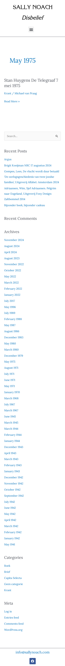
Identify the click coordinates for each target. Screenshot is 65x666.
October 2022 (12, 270)
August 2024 (11, 246)
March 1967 (11, 410)
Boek (7, 565)
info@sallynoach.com (33, 652)
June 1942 (10, 507)
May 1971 (9, 386)
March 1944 (11, 428)
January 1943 (12, 471)
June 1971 (9, 380)
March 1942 (11, 526)
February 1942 (12, 532)
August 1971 (11, 367)
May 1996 (10, 307)
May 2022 (10, 276)
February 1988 (13, 319)
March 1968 (11, 398)
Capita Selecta (13, 578)
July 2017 (9, 301)
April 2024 (10, 252)
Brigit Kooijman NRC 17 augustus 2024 (27, 165)
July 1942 (9, 501)
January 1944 (12, 441)
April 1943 (10, 453)
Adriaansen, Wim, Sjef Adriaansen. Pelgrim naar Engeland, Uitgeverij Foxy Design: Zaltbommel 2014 (30, 193)
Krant (7, 93)
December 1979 (13, 355)
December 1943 (13, 447)
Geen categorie (13, 584)
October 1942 (12, 489)
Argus (7, 159)
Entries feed (11, 617)
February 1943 (13, 465)
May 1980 (10, 343)
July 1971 (9, 374)
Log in (8, 611)
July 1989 (9, 313)
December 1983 (13, 337)
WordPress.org (13, 629)
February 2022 (13, 288)
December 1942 (13, 477)
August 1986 (11, 331)
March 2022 (11, 282)
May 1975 (9, 361)
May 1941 (9, 544)
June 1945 (10, 416)
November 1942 (13, 483)
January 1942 (12, 538)
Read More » (12, 101)
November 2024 (14, 240)
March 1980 (11, 349)
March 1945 (11, 422)
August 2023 (12, 258)
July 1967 (9, 404)
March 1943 (11, 459)
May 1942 (9, 514)
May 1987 (9, 325)
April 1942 (10, 520)
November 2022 (14, 264)
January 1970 (12, 392)
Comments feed (14, 623)
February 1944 (12, 434)
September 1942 (14, 495)
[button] (31, 29)
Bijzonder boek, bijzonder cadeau (24, 205)
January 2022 (12, 294)
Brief (7, 571)
